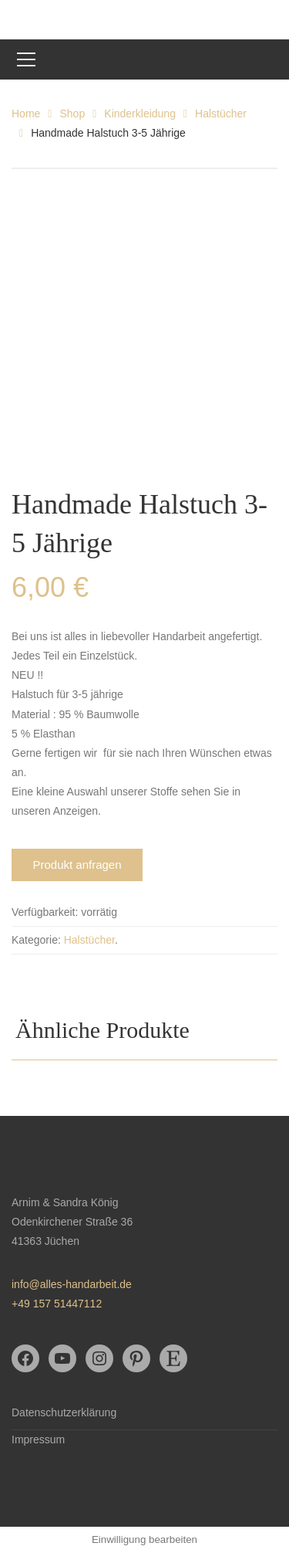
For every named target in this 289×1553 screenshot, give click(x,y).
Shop (72, 113)
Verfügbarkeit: (45, 912)
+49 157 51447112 (57, 1303)
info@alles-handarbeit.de (72, 1284)
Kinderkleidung (140, 113)
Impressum (38, 1439)
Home (26, 113)
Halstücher (221, 113)
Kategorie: (36, 940)
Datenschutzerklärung (64, 1412)
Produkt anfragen (76, 864)
